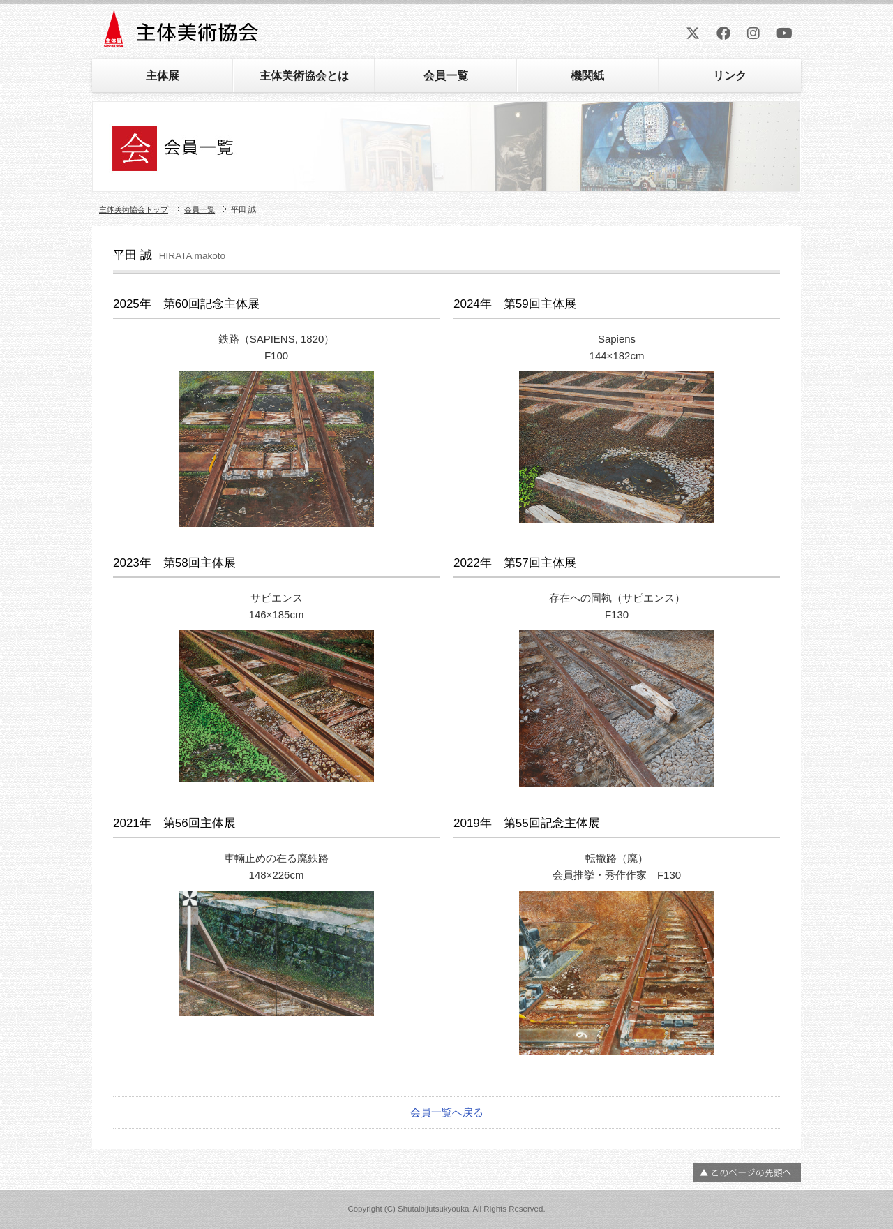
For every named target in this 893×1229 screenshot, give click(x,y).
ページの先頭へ (747, 1172)
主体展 (162, 76)
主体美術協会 (182, 33)
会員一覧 (445, 76)
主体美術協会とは (304, 76)
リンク (729, 76)
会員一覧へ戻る (446, 1112)
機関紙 (587, 76)
